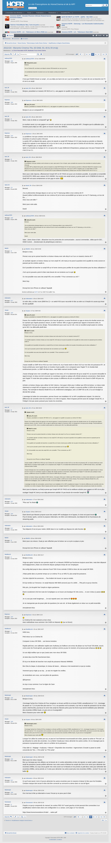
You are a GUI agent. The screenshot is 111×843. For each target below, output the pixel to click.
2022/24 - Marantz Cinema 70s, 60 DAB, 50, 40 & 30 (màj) (31, 47)
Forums (11, 35)
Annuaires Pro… (66, 12)
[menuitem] (93, 35)
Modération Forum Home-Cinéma (37, 50)
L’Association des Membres (14, 12)
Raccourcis (4, 36)
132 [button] (103, 54)
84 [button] (89, 54)
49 (11, 90)
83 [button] (86, 54)
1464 (12, 102)
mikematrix (8, 298)
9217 (12, 300)
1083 (12, 312)
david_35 (7, 184)
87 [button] (98, 54)
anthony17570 (8, 58)
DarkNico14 (8, 554)
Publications (40, 12)
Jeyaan (6, 310)
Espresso (7, 99)
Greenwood (8, 802)
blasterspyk (8, 695)
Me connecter (32, 8)
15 (11, 804)
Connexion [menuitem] (104, 36)
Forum (29, 12)
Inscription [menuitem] (107, 36)
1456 (12, 698)
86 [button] (95, 54)
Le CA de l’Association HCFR (19, 50)
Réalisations (52, 12)
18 (11, 251)
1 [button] (82, 54)
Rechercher (7, 38)
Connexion (16, 38)
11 (11, 557)
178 (11, 187)
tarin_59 (7, 87)
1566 (12, 61)
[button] (76, 54)
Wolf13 (6, 248)
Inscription (25, 38)
